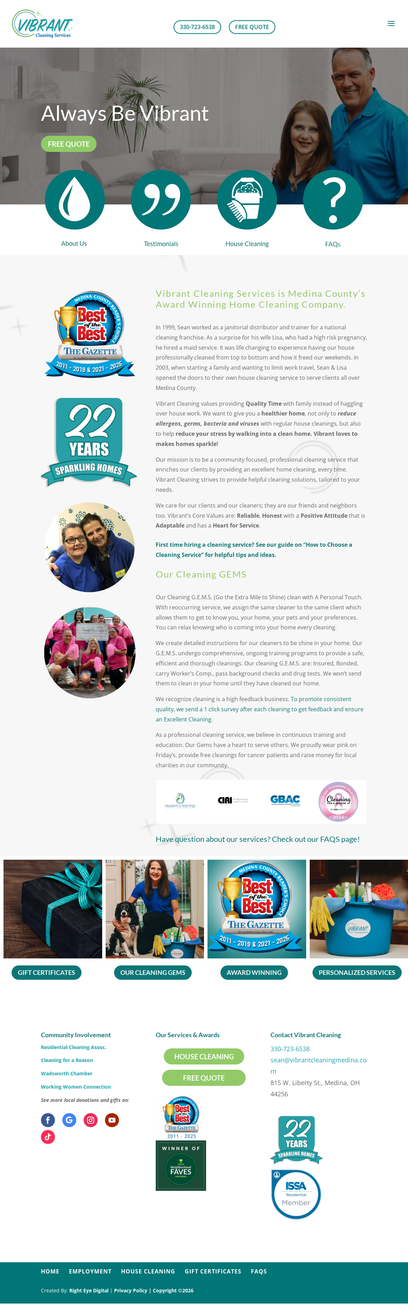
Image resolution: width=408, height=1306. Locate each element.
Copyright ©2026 (173, 1290)
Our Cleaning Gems (152, 972)
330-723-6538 (197, 27)
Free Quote (252, 27)
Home (50, 1271)
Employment (90, 1271)
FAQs (259, 1271)
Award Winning (254, 972)
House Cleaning (204, 1056)
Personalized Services (357, 972)
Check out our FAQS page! (236, 839)
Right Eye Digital (88, 1290)
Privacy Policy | (133, 1290)
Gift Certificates (46, 972)
